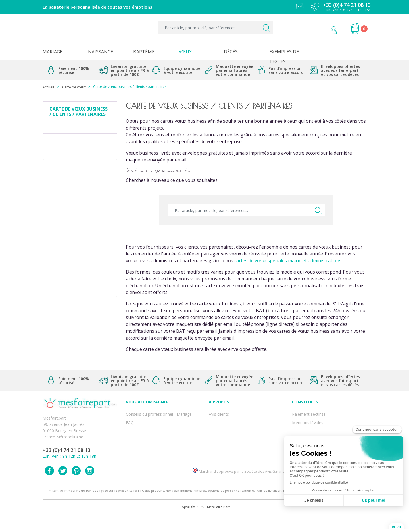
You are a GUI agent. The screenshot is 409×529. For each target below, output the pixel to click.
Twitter (62, 483)
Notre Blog (219, 450)
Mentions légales (307, 419)
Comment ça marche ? (230, 425)
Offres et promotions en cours (154, 425)
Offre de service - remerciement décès (161, 431)
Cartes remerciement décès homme (159, 450)
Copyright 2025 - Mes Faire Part (205, 520)
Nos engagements (226, 431)
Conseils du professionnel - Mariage (159, 413)
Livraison (300, 425)
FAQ (130, 419)
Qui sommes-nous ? (227, 419)
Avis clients (219, 413)
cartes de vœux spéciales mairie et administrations (287, 260)
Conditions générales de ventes (321, 431)
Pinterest (76, 483)
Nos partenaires (223, 444)
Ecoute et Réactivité (227, 438)
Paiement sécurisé (309, 413)
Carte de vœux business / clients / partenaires (78, 111)
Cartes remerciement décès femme (158, 456)
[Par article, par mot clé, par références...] (215, 27)
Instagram (89, 483)
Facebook (49, 483)
